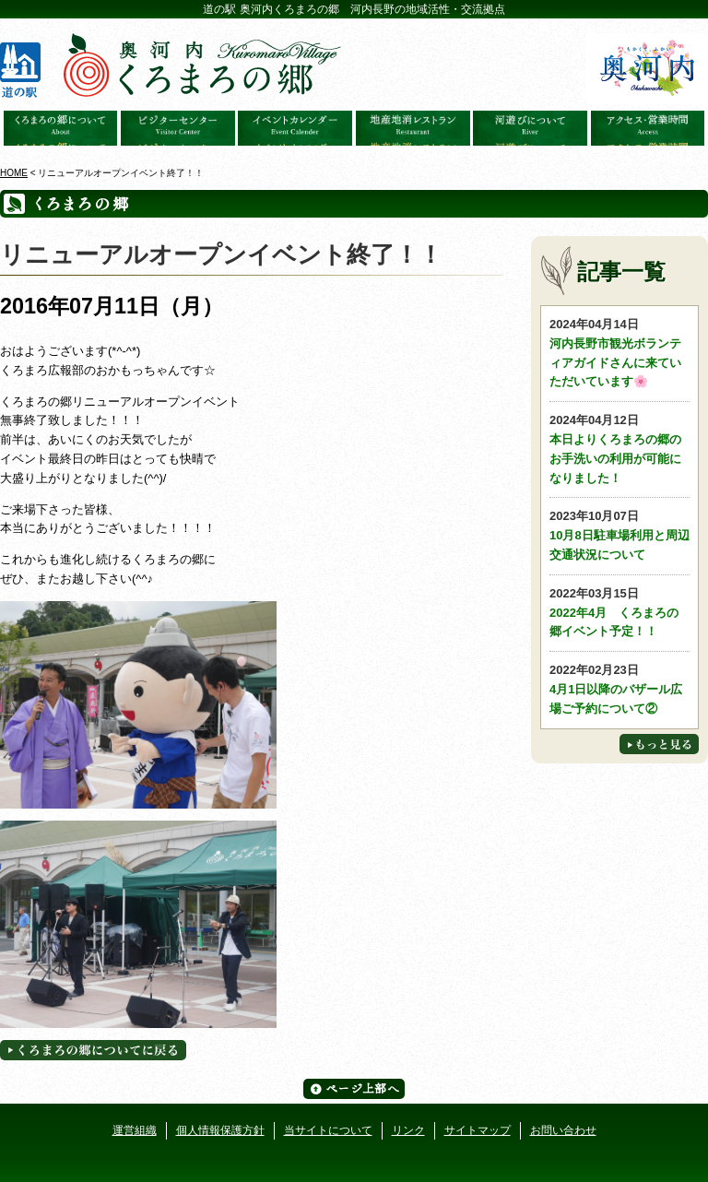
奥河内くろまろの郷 (61, 128)
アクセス (648, 128)
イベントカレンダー (295, 128)
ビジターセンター (178, 128)
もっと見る (659, 744)
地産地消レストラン (413, 128)
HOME (14, 173)
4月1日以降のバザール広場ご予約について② (619, 688)
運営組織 (134, 1130)
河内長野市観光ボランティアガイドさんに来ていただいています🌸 (619, 351)
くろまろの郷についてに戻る (93, 1050)
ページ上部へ (354, 1089)
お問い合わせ (563, 1130)
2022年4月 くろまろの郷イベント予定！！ (619, 612)
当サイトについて (328, 1130)
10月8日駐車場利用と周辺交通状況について (619, 534)
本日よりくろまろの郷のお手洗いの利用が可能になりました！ (619, 447)
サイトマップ (477, 1130)
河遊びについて (530, 128)
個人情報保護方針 (220, 1130)
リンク (408, 1130)
